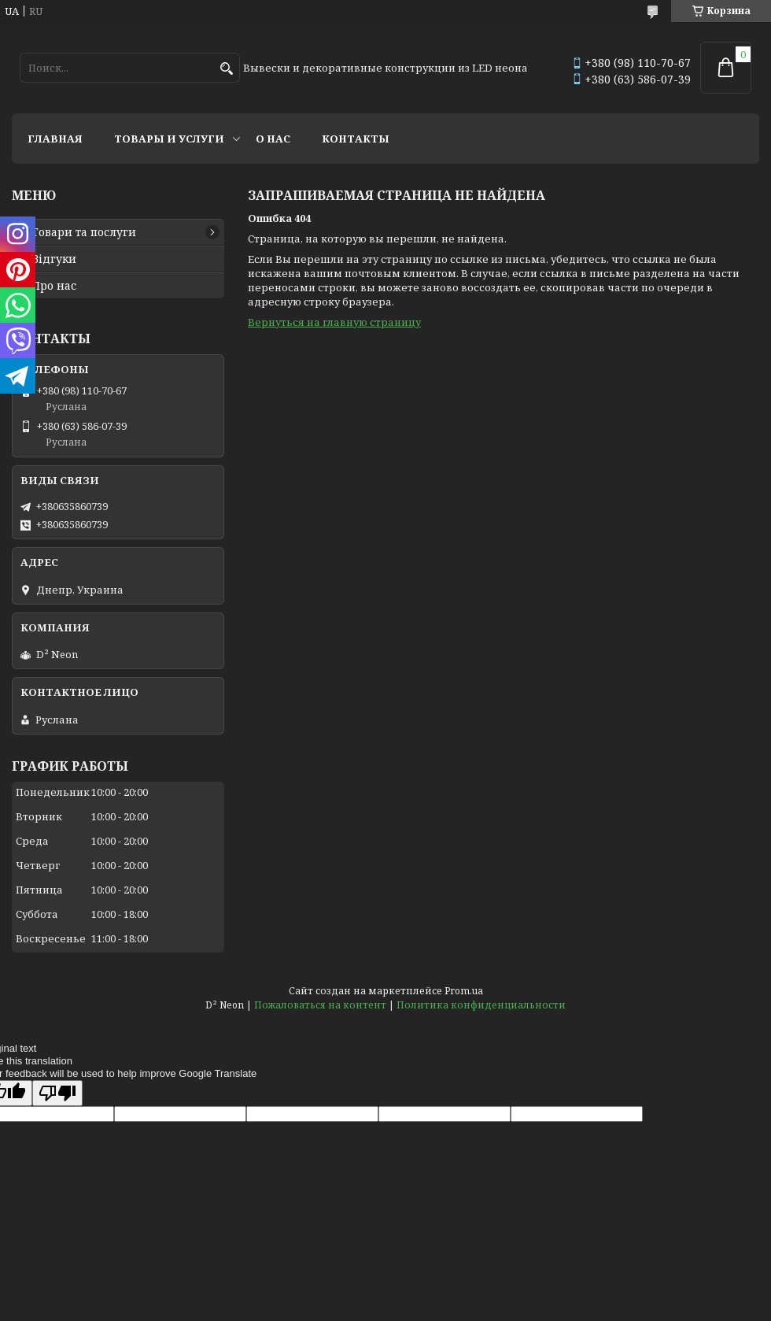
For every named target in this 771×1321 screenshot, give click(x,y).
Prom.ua (464, 990)
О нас (273, 138)
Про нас (53, 286)
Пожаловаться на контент (320, 1005)
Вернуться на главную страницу (334, 322)
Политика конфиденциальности (481, 1005)
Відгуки (53, 259)
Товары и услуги (169, 138)
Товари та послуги (83, 232)
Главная (55, 138)
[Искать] (226, 69)
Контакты (355, 138)
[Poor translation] (57, 1093)
